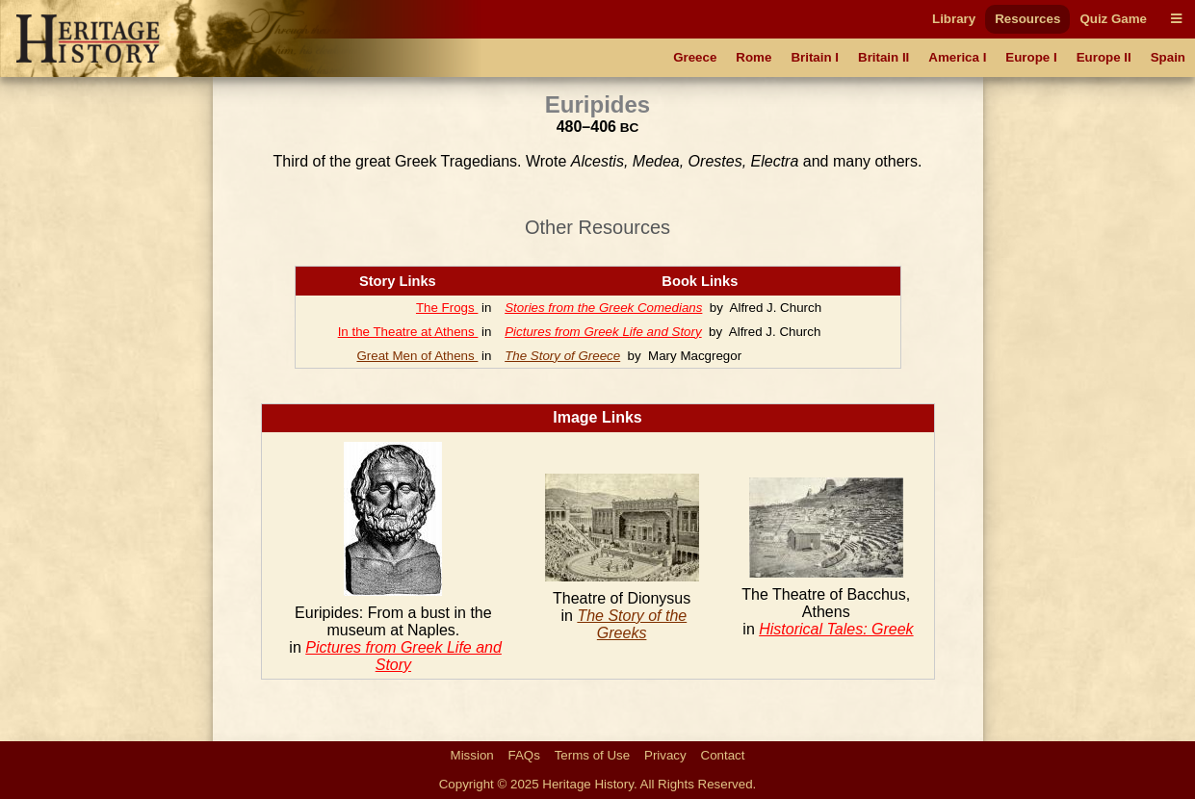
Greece (694, 57)
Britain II (883, 57)
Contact (723, 755)
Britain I (815, 57)
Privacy (665, 755)
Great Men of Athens (417, 355)
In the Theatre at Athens (408, 331)
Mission (472, 755)
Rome (753, 57)
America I (957, 57)
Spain (1168, 57)
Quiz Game (1113, 19)
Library (953, 19)
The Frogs (447, 307)
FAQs (524, 755)
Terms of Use (593, 755)
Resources (1027, 19)
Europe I (1030, 57)
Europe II (1104, 57)
